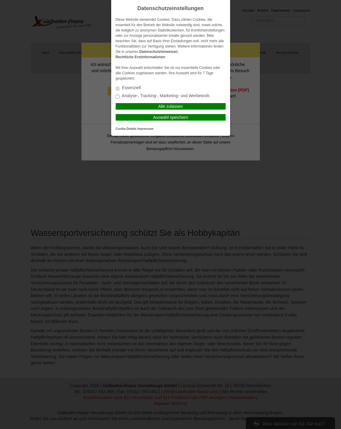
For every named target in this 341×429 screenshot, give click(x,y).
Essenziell (128, 88)
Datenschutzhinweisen (158, 52)
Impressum (145, 128)
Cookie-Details (126, 128)
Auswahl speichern (170, 117)
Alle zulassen (170, 106)
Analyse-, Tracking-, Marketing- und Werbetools (163, 96)
